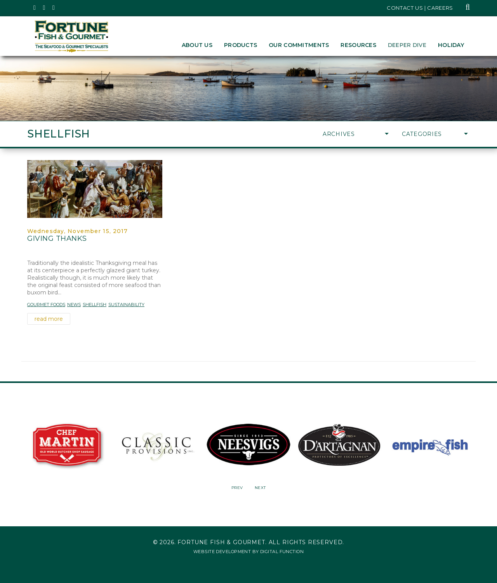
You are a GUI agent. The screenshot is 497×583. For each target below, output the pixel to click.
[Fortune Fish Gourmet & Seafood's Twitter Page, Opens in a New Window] (34, 8)
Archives (356, 134)
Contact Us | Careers (420, 8)
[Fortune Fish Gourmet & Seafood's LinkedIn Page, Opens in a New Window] (53, 8)
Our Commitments (299, 45)
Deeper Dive (407, 45)
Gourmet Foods (46, 304)
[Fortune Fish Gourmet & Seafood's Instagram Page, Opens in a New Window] (44, 8)
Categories (435, 134)
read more (49, 318)
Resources (358, 45)
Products (240, 45)
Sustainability (126, 304)
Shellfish (94, 304)
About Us (197, 45)
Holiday (451, 45)
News (74, 304)
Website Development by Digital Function (248, 551)
